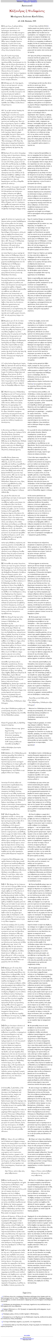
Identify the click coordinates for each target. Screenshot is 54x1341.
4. (2, 1314)
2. (2, 1304)
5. (2, 1317)
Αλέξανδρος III (34, 1)
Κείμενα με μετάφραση (22, 0)
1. (2, 1296)
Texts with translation (32, 0)
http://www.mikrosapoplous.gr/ (27, 1338)
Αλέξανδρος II (27, 1)
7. (2, 1324)
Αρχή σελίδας (27, 1335)
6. (2, 1321)
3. (2, 1309)
